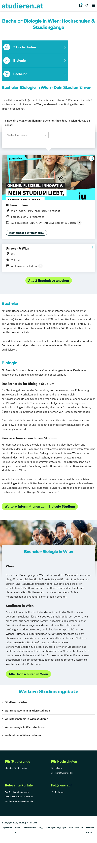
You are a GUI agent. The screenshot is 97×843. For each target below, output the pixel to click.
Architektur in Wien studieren (23, 735)
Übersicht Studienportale (16, 768)
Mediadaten (56, 768)
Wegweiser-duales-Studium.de (19, 796)
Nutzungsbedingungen (56, 827)
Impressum (7, 827)
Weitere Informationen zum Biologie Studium (39, 506)
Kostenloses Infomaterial (26, 233)
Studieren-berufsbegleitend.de (19, 801)
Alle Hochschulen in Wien (28, 674)
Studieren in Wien (16, 702)
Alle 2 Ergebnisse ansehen (48, 280)
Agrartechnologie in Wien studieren (26, 718)
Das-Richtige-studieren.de (17, 792)
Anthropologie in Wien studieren (24, 727)
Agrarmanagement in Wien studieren (27, 710)
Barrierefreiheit (76, 827)
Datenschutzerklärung (32, 827)
